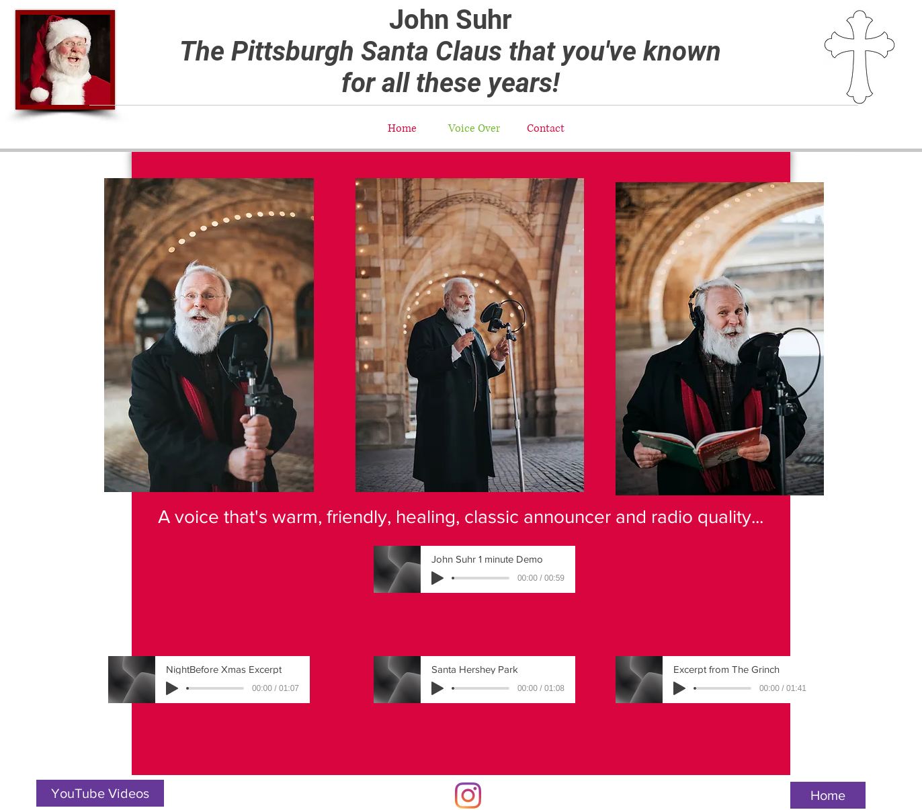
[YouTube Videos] (100, 793)
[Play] (437, 578)
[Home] (828, 795)
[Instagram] (468, 795)
